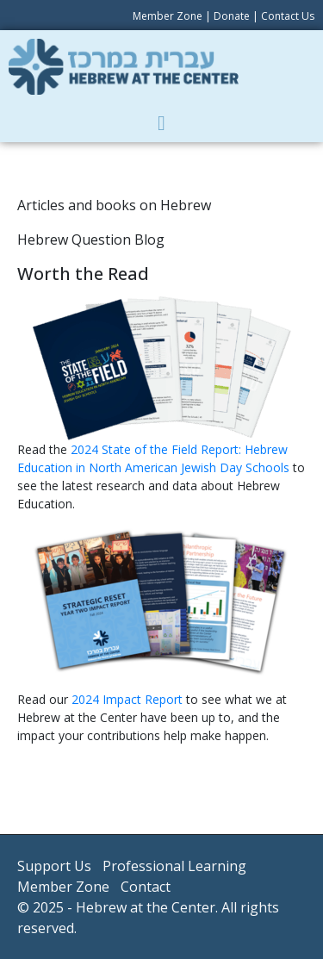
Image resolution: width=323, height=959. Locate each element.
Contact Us (287, 16)
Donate (232, 16)
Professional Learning (174, 865)
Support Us (54, 865)
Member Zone (167, 16)
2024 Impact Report (127, 699)
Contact (146, 886)
